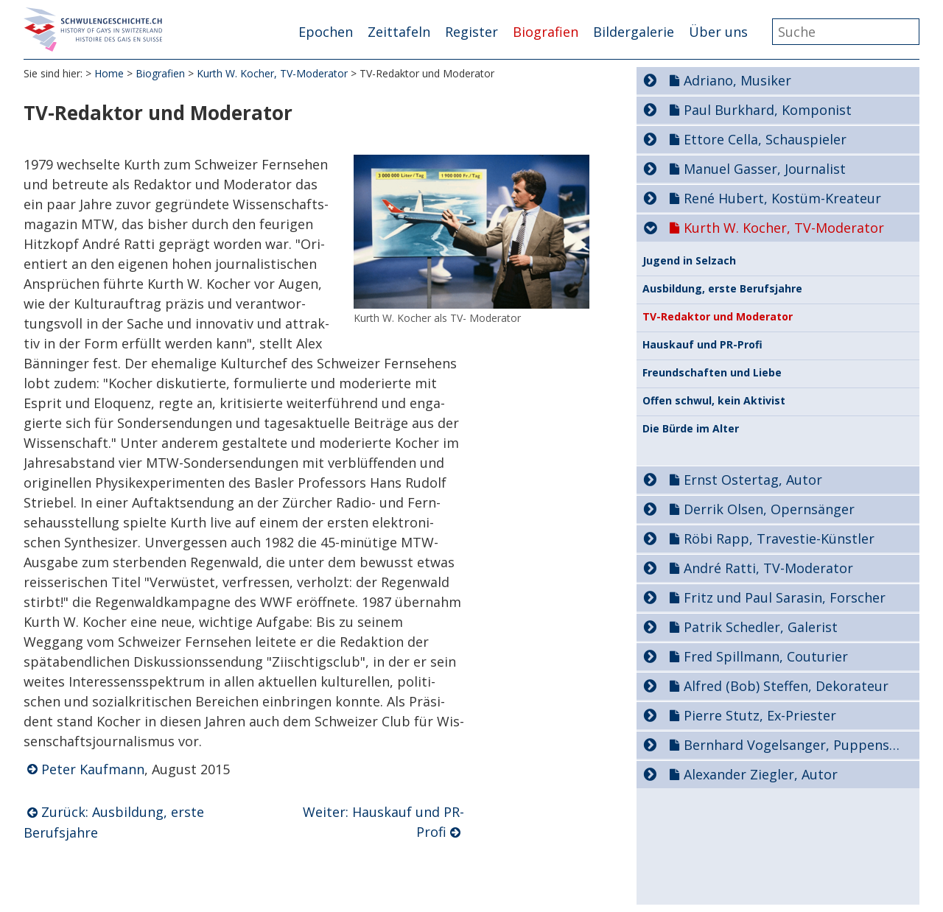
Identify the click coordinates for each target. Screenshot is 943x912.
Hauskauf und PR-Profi (702, 345)
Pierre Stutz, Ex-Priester (760, 715)
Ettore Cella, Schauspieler (765, 139)
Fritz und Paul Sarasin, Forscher (785, 597)
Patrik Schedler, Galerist (761, 627)
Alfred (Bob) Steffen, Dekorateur (786, 686)
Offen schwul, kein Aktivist (713, 401)
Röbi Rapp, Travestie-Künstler (779, 538)
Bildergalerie (633, 32)
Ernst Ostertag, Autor (753, 479)
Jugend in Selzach (689, 261)
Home (109, 73)
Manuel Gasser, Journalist (765, 169)
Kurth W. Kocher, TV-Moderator (272, 73)
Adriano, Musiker (737, 80)
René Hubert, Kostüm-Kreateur (782, 198)
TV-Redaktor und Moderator (717, 317)
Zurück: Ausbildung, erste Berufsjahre (114, 822)
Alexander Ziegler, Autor (761, 774)
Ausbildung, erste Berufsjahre (722, 289)
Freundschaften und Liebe (712, 373)
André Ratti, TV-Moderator (768, 568)
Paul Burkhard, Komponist (768, 110)
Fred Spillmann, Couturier (766, 656)
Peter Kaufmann (92, 769)
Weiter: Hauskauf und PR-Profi (383, 822)
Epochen (325, 32)
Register (471, 32)
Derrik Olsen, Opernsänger (769, 509)
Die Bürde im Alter (690, 429)
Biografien (545, 32)
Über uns (718, 32)
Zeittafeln (399, 32)
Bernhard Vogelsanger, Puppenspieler (795, 745)
